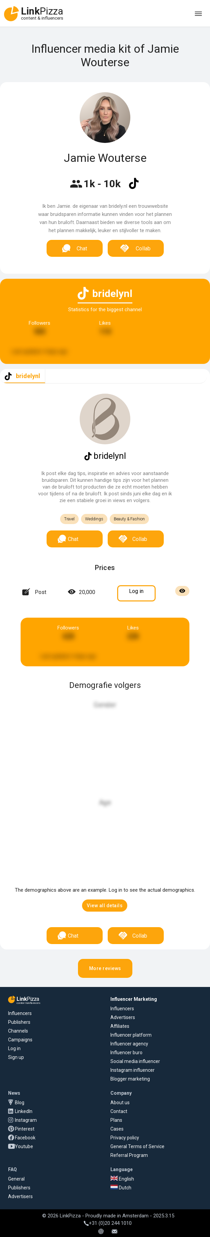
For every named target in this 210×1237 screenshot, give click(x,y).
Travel (69, 519)
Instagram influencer (132, 1070)
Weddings (94, 519)
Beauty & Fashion (129, 519)
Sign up (16, 1057)
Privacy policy (124, 1137)
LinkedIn (23, 1111)
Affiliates (119, 1026)
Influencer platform (131, 1035)
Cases (117, 1129)
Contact (118, 1111)
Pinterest (24, 1129)
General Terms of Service (137, 1146)
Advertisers (122, 1017)
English (122, 1179)
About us (120, 1102)
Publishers (19, 1022)
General (16, 1179)
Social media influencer (135, 1061)
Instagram (26, 1120)
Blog (19, 1102)
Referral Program (129, 1155)
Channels (18, 1031)
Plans (116, 1120)
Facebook (25, 1137)
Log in (14, 1048)
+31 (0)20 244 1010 (108, 1223)
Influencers (20, 1013)
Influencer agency (129, 1043)
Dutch (120, 1187)
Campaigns (20, 1039)
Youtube (24, 1146)
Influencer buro (126, 1052)
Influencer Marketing (133, 999)
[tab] (22, 376)
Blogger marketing (130, 1079)
